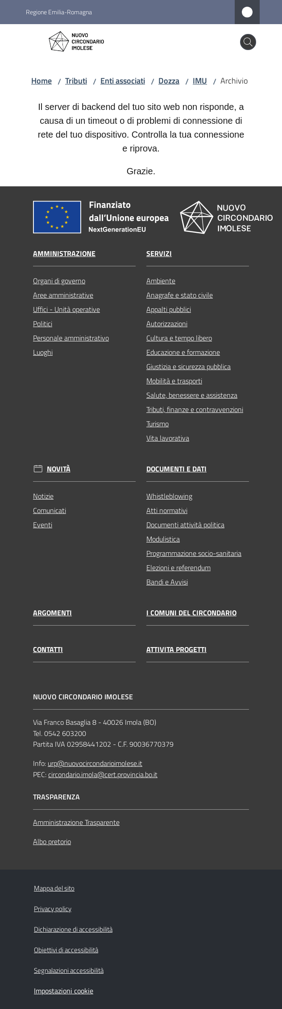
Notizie (43, 496)
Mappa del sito (54, 888)
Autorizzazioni (166, 323)
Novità (58, 469)
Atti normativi (166, 510)
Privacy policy (52, 909)
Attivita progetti (176, 649)
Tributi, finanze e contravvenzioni (194, 409)
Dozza (168, 81)
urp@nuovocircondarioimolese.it (95, 763)
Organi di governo (59, 280)
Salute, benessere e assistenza (191, 395)
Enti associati (122, 81)
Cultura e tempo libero (179, 337)
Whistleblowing (169, 496)
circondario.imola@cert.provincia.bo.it (103, 774)
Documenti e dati (176, 469)
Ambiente (160, 280)
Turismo (157, 423)
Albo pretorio (52, 841)
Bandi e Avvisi (167, 581)
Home (41, 81)
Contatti (48, 649)
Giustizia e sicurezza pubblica (188, 366)
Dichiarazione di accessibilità (73, 929)
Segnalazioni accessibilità (69, 970)
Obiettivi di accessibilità (66, 950)
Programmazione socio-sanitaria (193, 553)
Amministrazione (64, 253)
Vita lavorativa (167, 438)
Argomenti (52, 613)
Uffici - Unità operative (66, 309)
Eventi (42, 524)
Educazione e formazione (183, 352)
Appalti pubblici (168, 309)
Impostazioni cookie (63, 990)
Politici (42, 323)
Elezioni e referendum (178, 567)
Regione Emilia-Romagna (59, 12)
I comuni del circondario (191, 613)
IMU (200, 81)
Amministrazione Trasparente (76, 822)
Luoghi (43, 352)
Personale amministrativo (71, 337)
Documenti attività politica (185, 524)
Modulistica (163, 539)
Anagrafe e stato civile (179, 295)
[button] (248, 42)
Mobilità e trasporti (174, 380)
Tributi (76, 81)
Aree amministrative (63, 295)
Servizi (159, 253)
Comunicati (49, 510)
